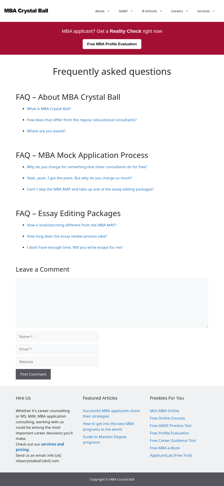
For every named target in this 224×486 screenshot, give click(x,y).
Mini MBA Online (164, 410)
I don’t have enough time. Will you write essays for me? (75, 247)
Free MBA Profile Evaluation (112, 44)
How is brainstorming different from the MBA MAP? (71, 224)
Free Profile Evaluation (169, 432)
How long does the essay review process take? (67, 236)
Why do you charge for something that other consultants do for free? (87, 166)
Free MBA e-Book (165, 447)
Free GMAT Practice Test (170, 425)
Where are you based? (46, 130)
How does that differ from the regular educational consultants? (82, 119)
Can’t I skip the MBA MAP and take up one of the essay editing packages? (90, 189)
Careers (182, 10)
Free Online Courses (167, 418)
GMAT (128, 10)
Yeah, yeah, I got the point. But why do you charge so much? (79, 177)
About (104, 10)
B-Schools (154, 10)
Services (208, 10)
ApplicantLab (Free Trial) (171, 455)
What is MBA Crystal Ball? (49, 108)
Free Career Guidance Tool (173, 440)
